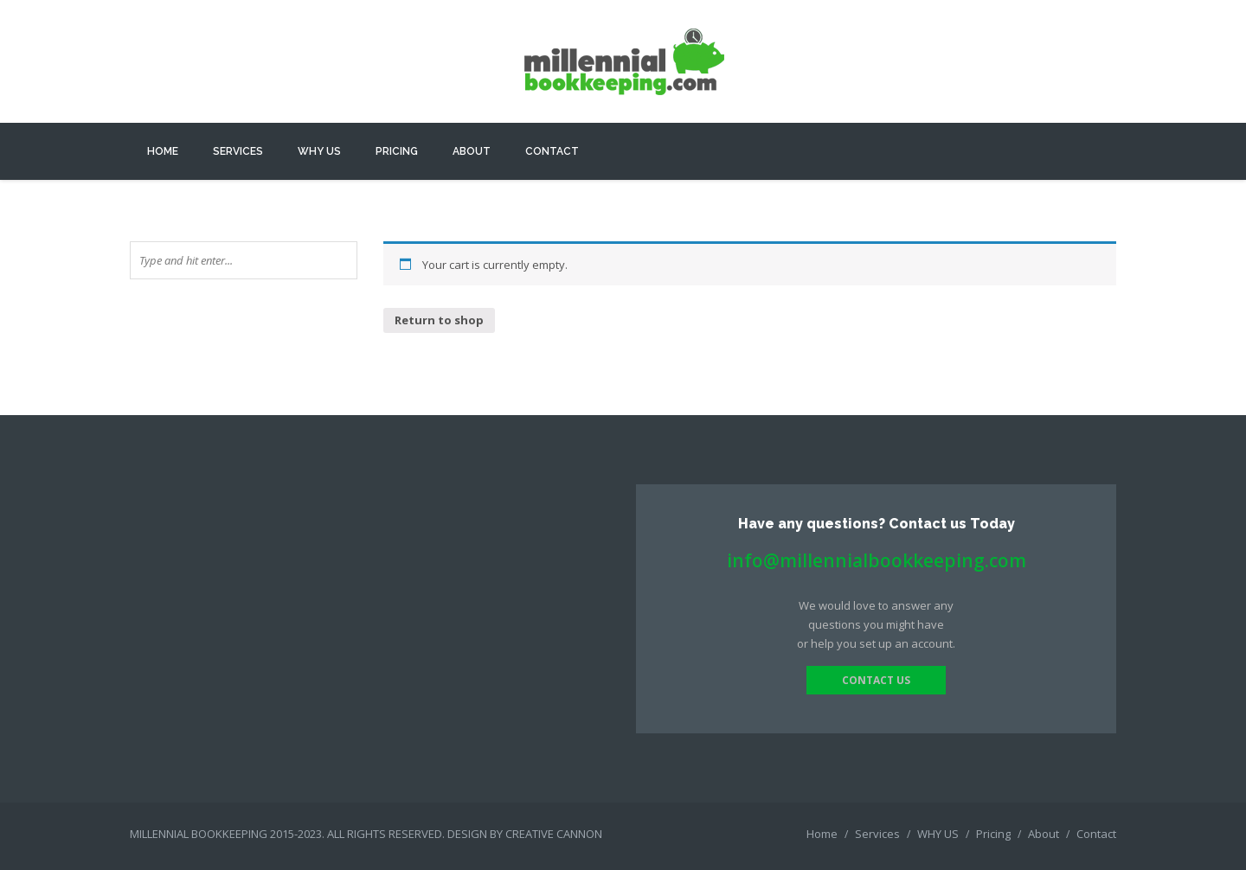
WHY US (319, 151)
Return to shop (439, 320)
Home (162, 151)
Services (238, 151)
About (472, 151)
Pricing (397, 151)
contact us (876, 680)
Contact (552, 151)
